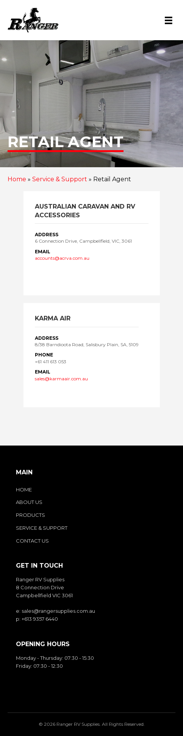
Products (30, 515)
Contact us (32, 541)
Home (17, 179)
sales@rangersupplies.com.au (58, 611)
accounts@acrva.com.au (62, 258)
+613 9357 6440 (40, 619)
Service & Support (59, 179)
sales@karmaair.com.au (61, 378)
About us (29, 502)
